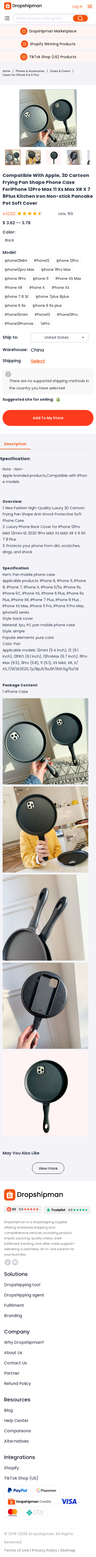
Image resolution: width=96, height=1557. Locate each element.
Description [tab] (15, 444)
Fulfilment (14, 1305)
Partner (12, 1373)
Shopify (11, 1468)
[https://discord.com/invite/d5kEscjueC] (15, 1262)
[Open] (83, 337)
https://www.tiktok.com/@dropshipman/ (8, 1262)
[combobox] (52, 337)
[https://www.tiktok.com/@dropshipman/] (8, 1262)
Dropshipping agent (24, 1295)
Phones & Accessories (30, 71)
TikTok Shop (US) (21, 1478)
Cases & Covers (60, 71)
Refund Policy (17, 1383)
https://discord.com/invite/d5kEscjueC (15, 1262)
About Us (13, 1353)
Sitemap (68, 1550)
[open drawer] (90, 6)
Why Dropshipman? (24, 1342)
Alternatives (16, 1441)
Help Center (16, 1421)
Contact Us (15, 1363)
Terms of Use (16, 1550)
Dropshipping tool (22, 1285)
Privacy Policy (44, 1550)
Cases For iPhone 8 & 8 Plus (21, 75)
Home (6, 71)
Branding (13, 1316)
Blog (8, 1410)
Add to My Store (48, 418)
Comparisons (17, 1431)
